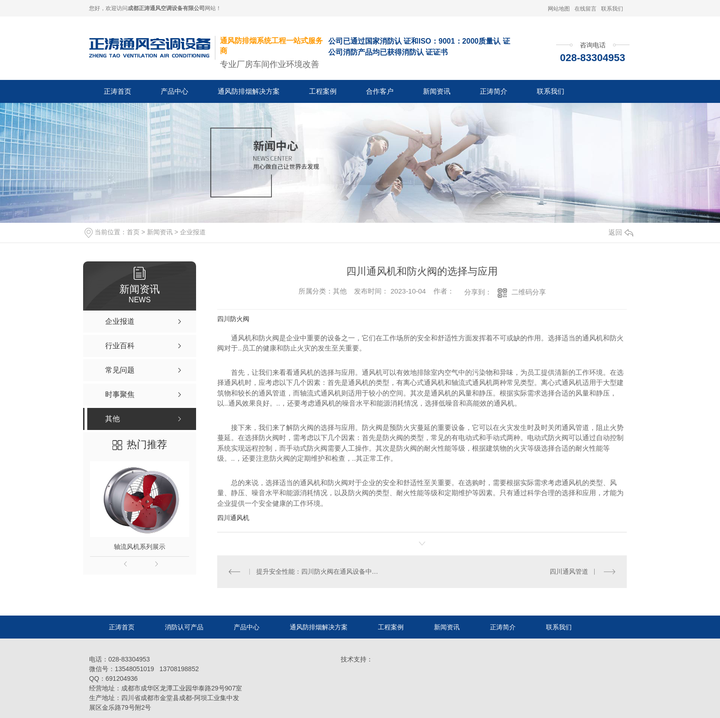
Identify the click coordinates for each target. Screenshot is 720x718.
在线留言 (585, 9)
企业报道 (193, 232)
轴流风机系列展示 (139, 546)
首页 (133, 232)
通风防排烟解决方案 (249, 91)
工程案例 (323, 91)
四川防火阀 (233, 318)
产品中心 (174, 91)
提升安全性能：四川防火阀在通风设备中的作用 (319, 571)
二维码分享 (529, 292)
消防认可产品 (184, 627)
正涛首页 (117, 91)
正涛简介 (493, 91)
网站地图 (559, 9)
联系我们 (612, 9)
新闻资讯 (436, 91)
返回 (620, 232)
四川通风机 (233, 517)
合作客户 (380, 91)
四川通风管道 (569, 571)
